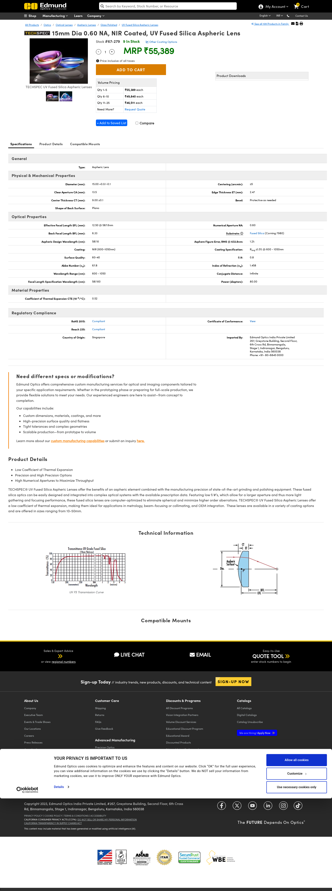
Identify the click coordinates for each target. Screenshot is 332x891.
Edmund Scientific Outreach (182, 749)
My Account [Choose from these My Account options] (275, 7)
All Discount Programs (179, 708)
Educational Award (177, 735)
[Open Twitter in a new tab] (237, 807)
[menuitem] (34, 15)
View (253, 321)
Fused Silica (257, 233)
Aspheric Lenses (86, 24)
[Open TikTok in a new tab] (298, 807)
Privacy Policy (33, 815)
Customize (296, 866)
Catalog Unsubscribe (250, 722)
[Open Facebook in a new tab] (221, 807)
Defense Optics (104, 775)
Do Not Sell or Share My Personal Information (107, 819)
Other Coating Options (161, 42)
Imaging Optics (104, 768)
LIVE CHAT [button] (129, 654)
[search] (168, 6)
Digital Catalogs (247, 715)
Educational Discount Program (184, 728)
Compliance (31, 756)
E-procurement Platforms (181, 756)
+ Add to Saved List (111, 123)
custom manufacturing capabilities (77, 441)
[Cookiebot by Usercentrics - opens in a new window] (27, 882)
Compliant (98, 321)
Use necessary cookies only (296, 879)
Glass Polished (109, 24)
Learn (78, 15)
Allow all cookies (296, 852)
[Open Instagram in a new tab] (283, 807)
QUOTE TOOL (268, 656)
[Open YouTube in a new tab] (252, 807)
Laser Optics (102, 761)
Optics (47, 24)
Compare (145, 123)
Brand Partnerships (36, 770)
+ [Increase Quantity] (112, 51)
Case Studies (32, 749)
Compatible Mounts (85, 144)
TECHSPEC (31, 763)
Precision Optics (105, 747)
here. (141, 441)
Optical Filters (103, 754)
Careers (29, 735)
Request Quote (135, 109)
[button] (291, 16)
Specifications (21, 144)
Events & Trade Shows (37, 722)
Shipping (100, 708)
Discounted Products (178, 742)
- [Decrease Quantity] (98, 51)
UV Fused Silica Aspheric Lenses (140, 24)
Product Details (51, 144)
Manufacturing (56, 15)
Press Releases (33, 742)
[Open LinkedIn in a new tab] (268, 807)
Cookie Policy (53, 815)
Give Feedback (104, 728)
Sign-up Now (233, 681)
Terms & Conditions (76, 815)
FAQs (98, 722)
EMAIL (200, 654)
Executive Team (33, 715)
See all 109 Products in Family (270, 23)
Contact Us (301, 15)
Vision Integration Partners (182, 715)
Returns (99, 715)
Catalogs (244, 708)
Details (59, 879)
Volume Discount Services (181, 722)
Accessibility (98, 815)
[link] (303, 3)
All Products (32, 24)
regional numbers (64, 662)
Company (97, 15)
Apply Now (255, 733)
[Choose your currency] (280, 16)
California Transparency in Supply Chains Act (53, 823)
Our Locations (32, 728)
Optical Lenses (64, 24)
